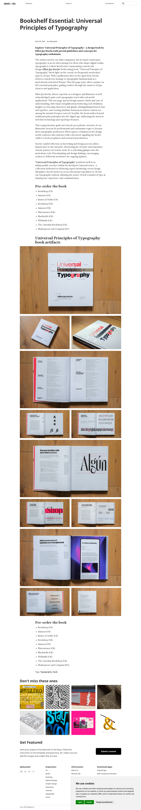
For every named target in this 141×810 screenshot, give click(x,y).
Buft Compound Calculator (107, 774)
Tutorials (49, 790)
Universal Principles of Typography (55, 162)
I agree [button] (80, 802)
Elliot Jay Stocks (51, 69)
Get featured (109, 3)
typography (50, 794)
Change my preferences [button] (104, 802)
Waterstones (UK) (46, 212)
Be (21, 771)
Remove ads (75, 774)
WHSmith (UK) (45, 220)
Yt (29, 771)
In (25, 771)
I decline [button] (89, 802)
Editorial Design (51, 780)
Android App (101, 770)
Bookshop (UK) (45, 204)
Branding (49, 777)
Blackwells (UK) (45, 216)
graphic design (51, 784)
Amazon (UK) (44, 208)
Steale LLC (31, 807)
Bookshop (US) (45, 191)
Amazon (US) (44, 195)
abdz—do (10, 3)
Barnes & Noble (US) (48, 199)
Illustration (50, 787)
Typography (46, 672)
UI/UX (48, 797)
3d (46, 770)
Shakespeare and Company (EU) (53, 229)
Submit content (108, 751)
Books (48, 774)
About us (69, 3)
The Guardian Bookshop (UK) (52, 225)
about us (74, 770)
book (55, 672)
